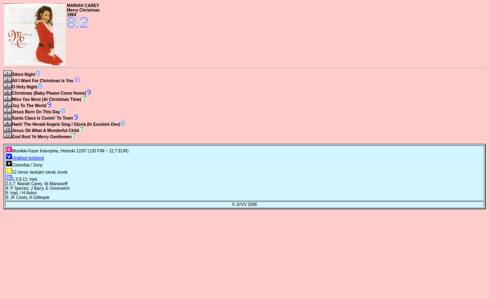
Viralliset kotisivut (28, 158)
